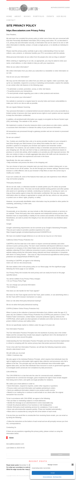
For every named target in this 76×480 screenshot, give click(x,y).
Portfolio (38, 16)
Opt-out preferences (47, 477)
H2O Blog (61, 16)
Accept (53, 473)
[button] (72, 464)
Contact (11, 20)
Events (50, 16)
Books (27, 16)
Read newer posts (12, 465)
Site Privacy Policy (57, 477)
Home (9, 16)
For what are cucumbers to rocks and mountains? (23, 467)
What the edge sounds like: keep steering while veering (25, 469)
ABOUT (18, 16)
